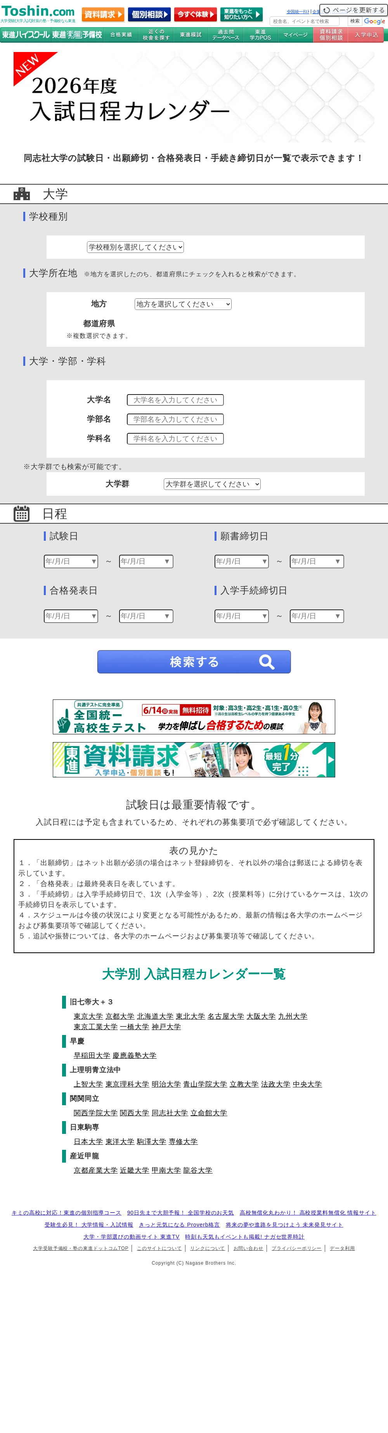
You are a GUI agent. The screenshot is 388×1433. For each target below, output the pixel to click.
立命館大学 (209, 1113)
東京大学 (88, 1016)
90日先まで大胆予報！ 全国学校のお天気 (180, 1213)
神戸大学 (166, 1027)
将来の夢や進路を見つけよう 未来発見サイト (284, 1225)
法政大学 (276, 1084)
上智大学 (88, 1084)
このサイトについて (159, 1248)
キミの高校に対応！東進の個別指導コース (66, 1213)
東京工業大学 (96, 1027)
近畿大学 (134, 1170)
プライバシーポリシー (297, 1248)
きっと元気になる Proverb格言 (179, 1225)
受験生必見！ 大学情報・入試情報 (89, 1225)
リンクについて (207, 1248)
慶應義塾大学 (134, 1055)
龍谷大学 (198, 1170)
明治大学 (166, 1084)
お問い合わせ (248, 1248)
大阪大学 (261, 1016)
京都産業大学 (96, 1170)
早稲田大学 (92, 1055)
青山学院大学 (205, 1084)
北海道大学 (155, 1016)
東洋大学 (120, 1142)
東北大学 (190, 1016)
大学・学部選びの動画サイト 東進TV (131, 1237)
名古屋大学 (226, 1016)
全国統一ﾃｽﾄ (298, 11)
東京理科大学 (127, 1084)
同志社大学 (170, 1113)
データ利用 (342, 1248)
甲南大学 (166, 1170)
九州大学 (293, 1016)
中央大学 (307, 1084)
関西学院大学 (96, 1113)
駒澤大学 (151, 1142)
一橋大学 (134, 1027)
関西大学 (134, 1113)
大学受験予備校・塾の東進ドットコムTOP (80, 1248)
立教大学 (244, 1084)
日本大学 (88, 1142)
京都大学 (120, 1016)
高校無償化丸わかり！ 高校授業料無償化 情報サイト (308, 1213)
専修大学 (183, 1142)
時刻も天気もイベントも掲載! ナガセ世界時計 (245, 1237)
